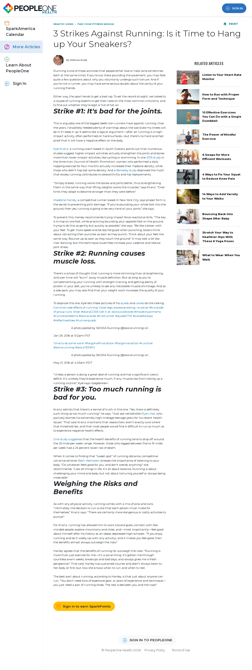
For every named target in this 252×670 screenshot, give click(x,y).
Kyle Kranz (60, 149)
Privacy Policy (154, 650)
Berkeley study (126, 170)
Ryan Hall (148, 413)
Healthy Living (63, 24)
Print (230, 24)
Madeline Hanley (64, 200)
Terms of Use (181, 650)
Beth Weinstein (89, 460)
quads (125, 303)
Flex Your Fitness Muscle (96, 24)
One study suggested (67, 439)
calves (140, 303)
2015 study (153, 157)
